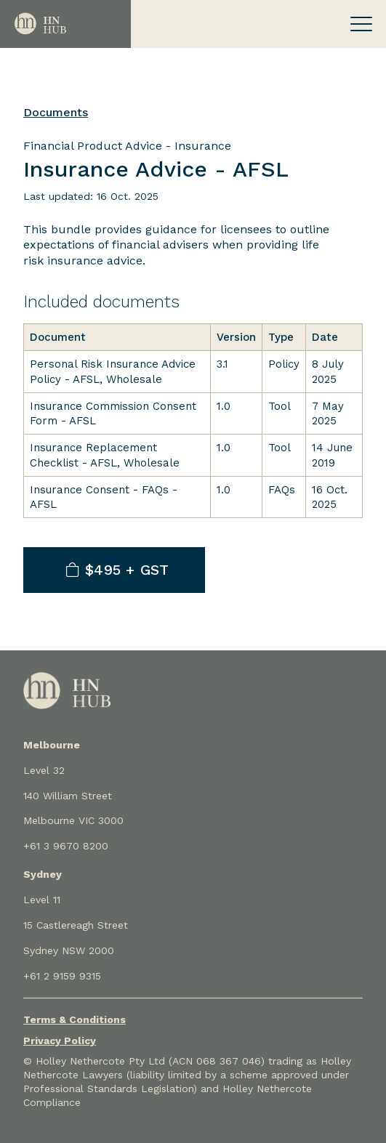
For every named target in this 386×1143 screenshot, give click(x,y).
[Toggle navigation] (361, 24)
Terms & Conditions (74, 1019)
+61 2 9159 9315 (62, 976)
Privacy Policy (59, 1040)
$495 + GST (117, 569)
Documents (55, 112)
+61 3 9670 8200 (65, 846)
